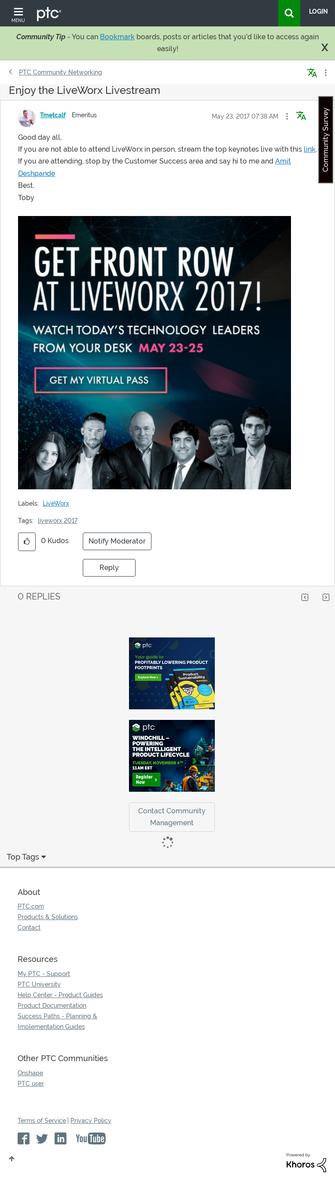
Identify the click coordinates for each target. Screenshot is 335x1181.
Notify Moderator (117, 541)
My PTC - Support (44, 973)
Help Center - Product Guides (60, 994)
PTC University (39, 984)
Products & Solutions (48, 916)
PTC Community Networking (60, 72)
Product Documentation (52, 1005)
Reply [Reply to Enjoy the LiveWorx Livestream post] (109, 567)
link (310, 149)
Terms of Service (42, 1121)
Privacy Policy (90, 1121)
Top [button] (11, 1158)
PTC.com (31, 906)
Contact (29, 927)
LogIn (318, 11)
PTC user (31, 1083)
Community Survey (325, 140)
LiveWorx (56, 503)
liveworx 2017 (57, 520)
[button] (287, 116)
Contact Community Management (172, 817)
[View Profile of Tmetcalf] (53, 115)
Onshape (30, 1073)
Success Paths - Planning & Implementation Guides (57, 1021)
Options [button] (325, 73)
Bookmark (117, 37)
